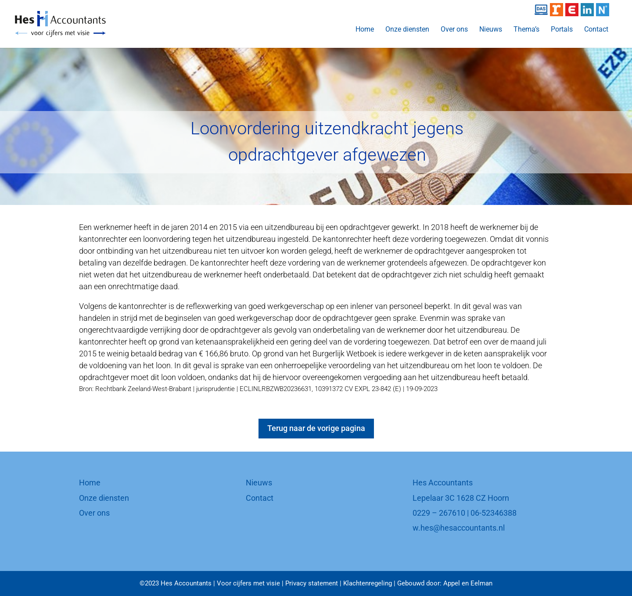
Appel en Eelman (467, 583)
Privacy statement (311, 583)
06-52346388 (493, 512)
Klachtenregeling (367, 583)
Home (365, 29)
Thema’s (526, 29)
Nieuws (490, 29)
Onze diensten (407, 29)
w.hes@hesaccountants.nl (459, 527)
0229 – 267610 (439, 512)
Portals (562, 29)
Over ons (454, 29)
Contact (596, 29)
